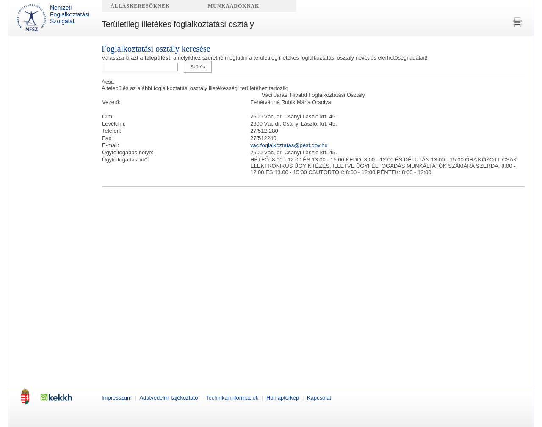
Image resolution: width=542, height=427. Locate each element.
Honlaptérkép (283, 397)
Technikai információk (233, 397)
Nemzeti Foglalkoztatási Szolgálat (53, 17)
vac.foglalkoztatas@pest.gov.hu (289, 145)
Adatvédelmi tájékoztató (169, 397)
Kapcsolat (319, 397)
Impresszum (117, 397)
